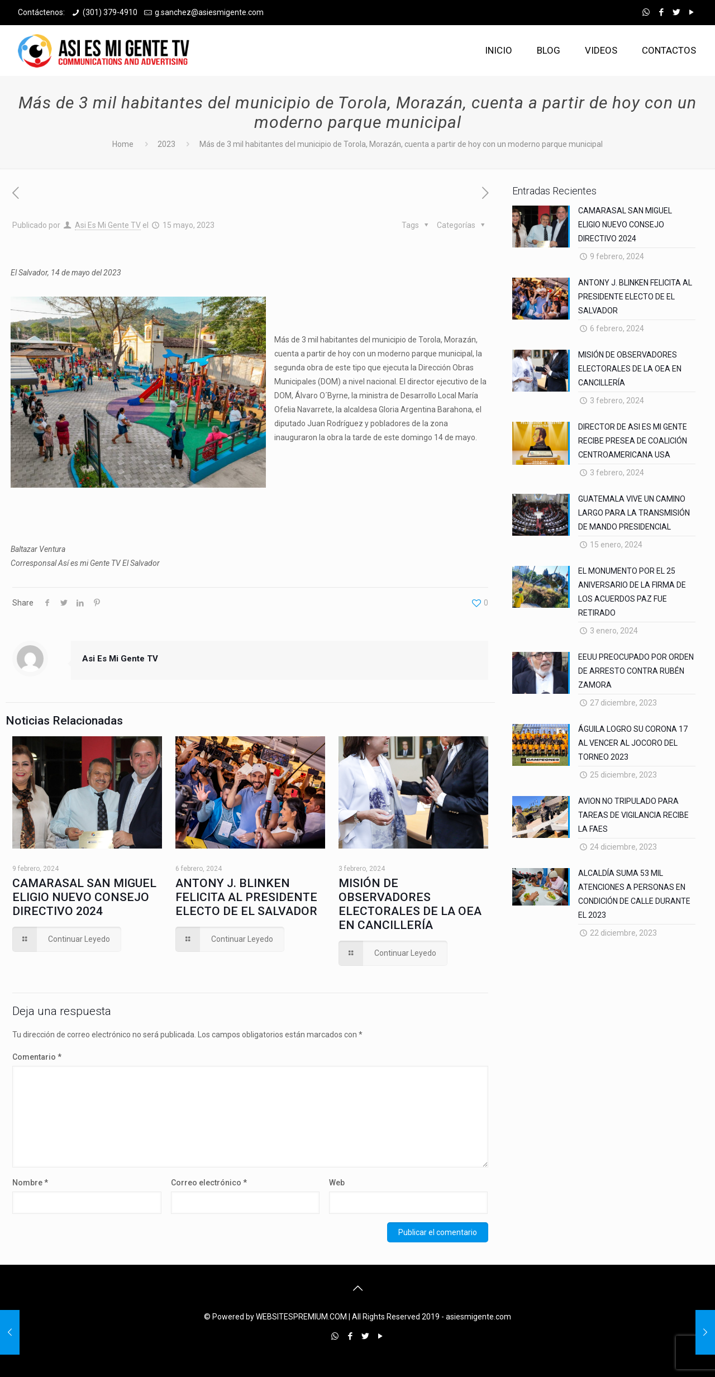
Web (337, 1182)
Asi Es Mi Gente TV (108, 225)
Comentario (36, 1056)
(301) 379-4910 (110, 12)
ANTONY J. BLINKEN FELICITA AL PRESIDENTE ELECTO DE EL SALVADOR (246, 897)
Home (123, 144)
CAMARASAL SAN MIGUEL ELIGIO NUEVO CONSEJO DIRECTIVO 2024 (84, 897)
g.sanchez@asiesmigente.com (209, 12)
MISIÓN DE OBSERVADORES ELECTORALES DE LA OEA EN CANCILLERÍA (410, 904)
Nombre (30, 1182)
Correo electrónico (209, 1182)
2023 (166, 144)
